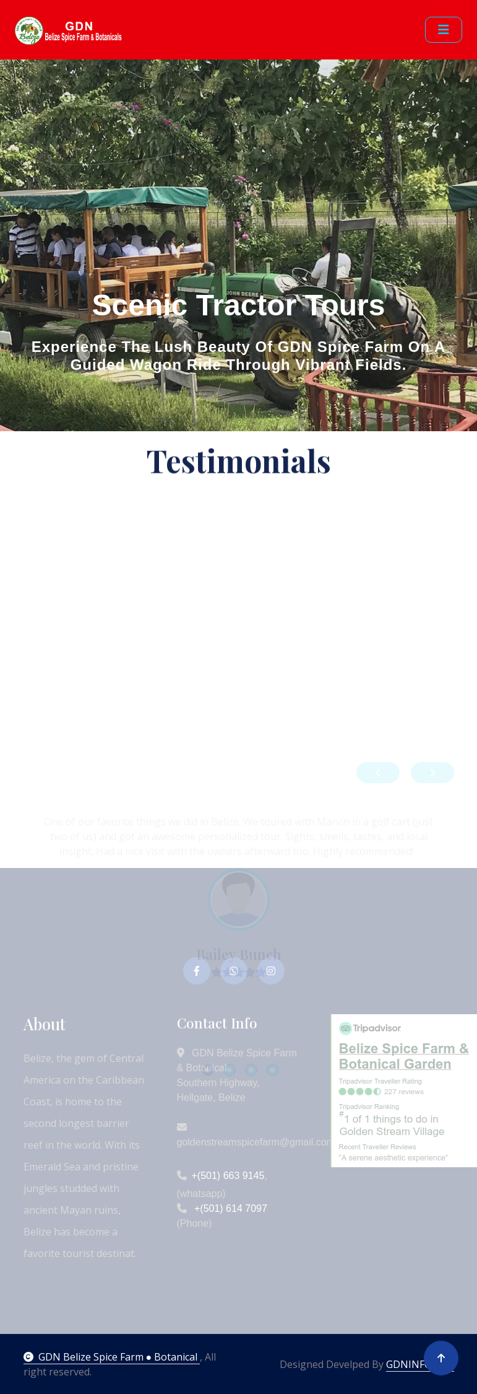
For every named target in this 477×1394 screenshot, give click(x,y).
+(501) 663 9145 (228, 1175)
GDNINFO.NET (420, 1364)
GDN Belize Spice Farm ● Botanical (112, 1357)
